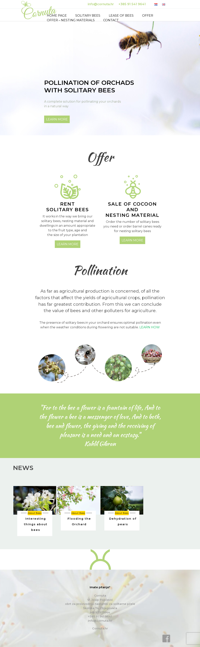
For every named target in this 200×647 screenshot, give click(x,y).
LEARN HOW (149, 327)
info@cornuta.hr (100, 620)
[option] (34, 511)
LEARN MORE (57, 119)
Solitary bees (87, 15)
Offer (147, 15)
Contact (111, 20)
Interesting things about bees (35, 524)
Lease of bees (121, 15)
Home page (57, 15)
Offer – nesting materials (71, 20)
